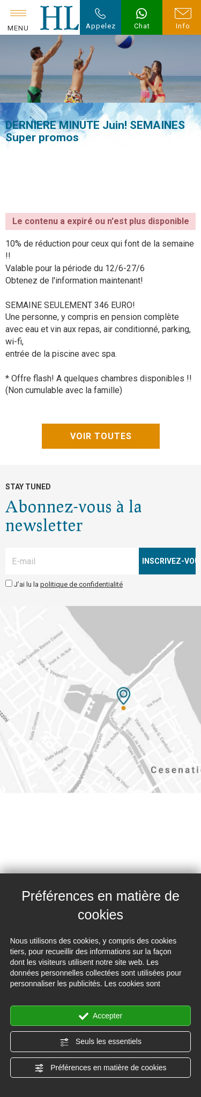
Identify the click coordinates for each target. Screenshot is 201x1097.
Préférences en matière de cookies (100, 1068)
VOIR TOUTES (100, 436)
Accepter (100, 1016)
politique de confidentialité (81, 584)
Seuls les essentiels (100, 1042)
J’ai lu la (68, 584)
